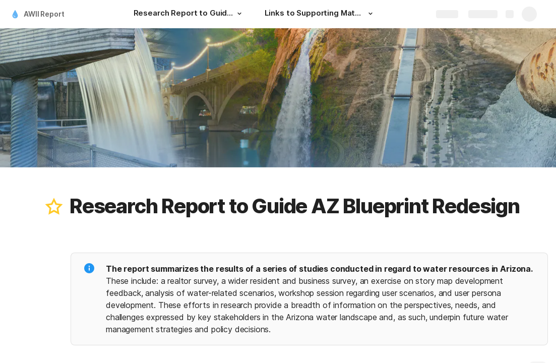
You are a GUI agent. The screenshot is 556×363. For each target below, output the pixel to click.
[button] (239, 14)
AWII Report (44, 14)
